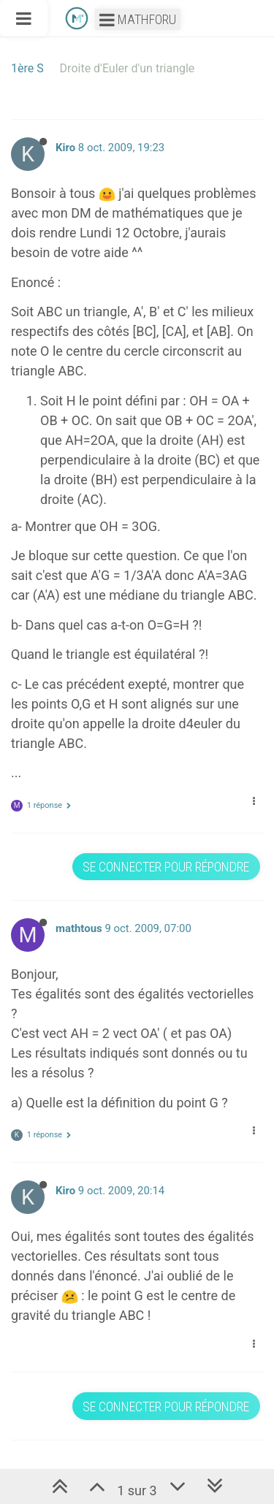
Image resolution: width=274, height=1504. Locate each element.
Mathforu (137, 19)
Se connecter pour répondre (166, 866)
